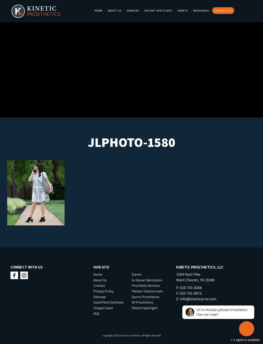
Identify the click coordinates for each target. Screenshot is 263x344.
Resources (201, 10)
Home (98, 10)
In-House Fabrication (147, 280)
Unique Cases (103, 308)
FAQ (96, 313)
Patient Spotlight (158, 10)
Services (133, 10)
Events (183, 10)
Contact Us (223, 10)
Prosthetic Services (146, 285)
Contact (99, 285)
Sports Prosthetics (145, 297)
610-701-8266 (191, 287)
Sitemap (99, 297)
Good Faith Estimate (108, 302)
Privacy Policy (103, 291)
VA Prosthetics (142, 302)
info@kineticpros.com (198, 298)
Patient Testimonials (147, 291)
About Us (115, 10)
